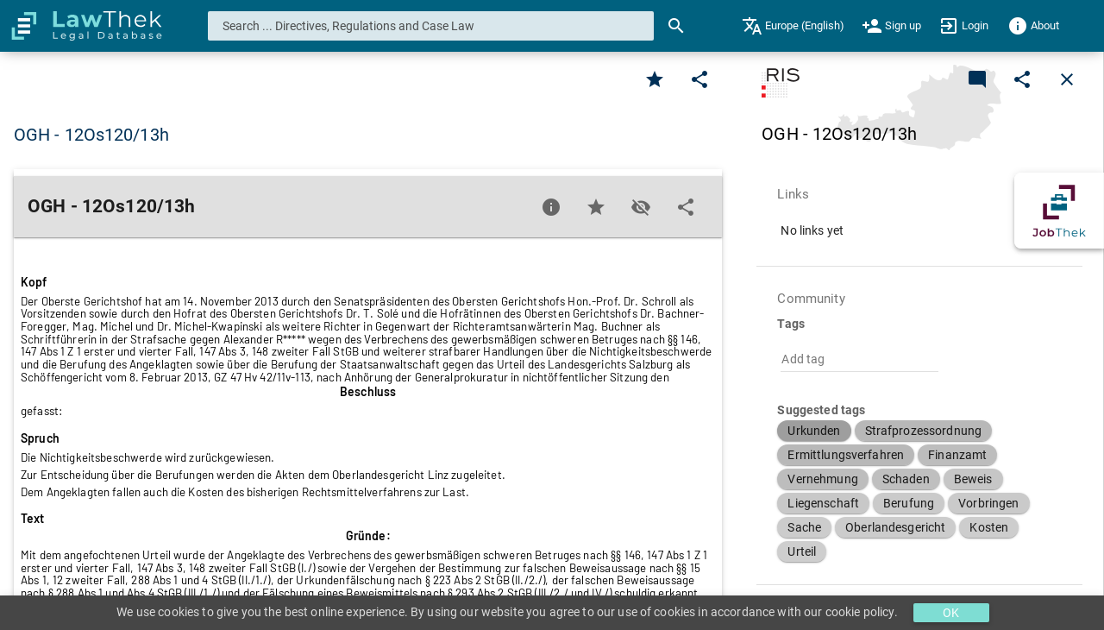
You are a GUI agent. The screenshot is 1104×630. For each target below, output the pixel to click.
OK (951, 613)
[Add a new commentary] (977, 79)
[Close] (1067, 79)
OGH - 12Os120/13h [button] (91, 134)
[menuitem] (793, 25)
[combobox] (431, 26)
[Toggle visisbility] (641, 207)
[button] (813, 430)
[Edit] (699, 79)
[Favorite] (654, 79)
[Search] (676, 26)
